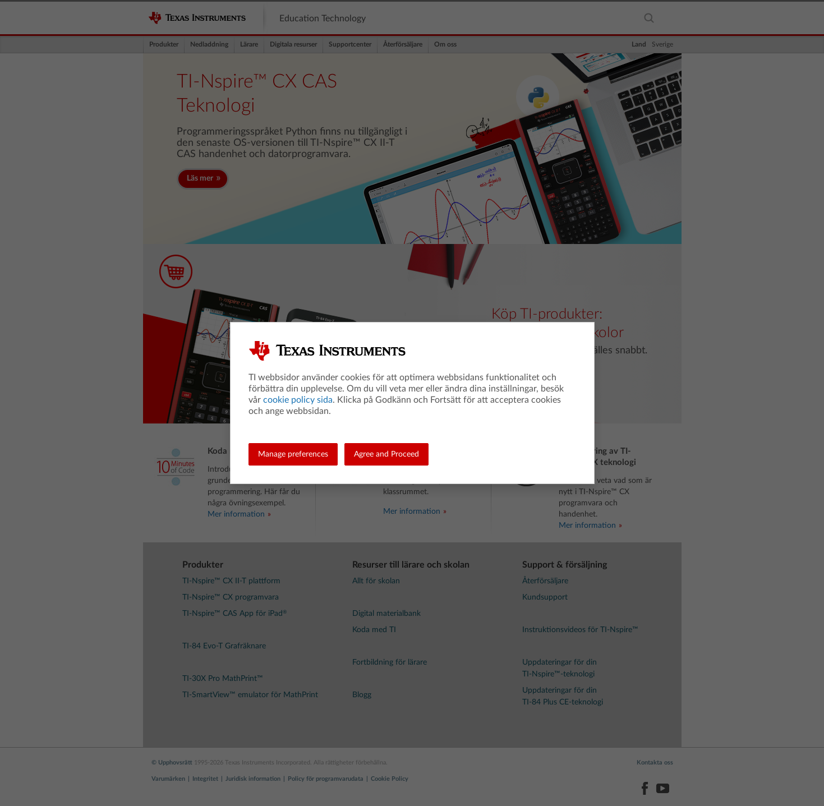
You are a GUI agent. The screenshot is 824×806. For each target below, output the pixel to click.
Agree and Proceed (386, 454)
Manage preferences (293, 454)
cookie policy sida (298, 399)
